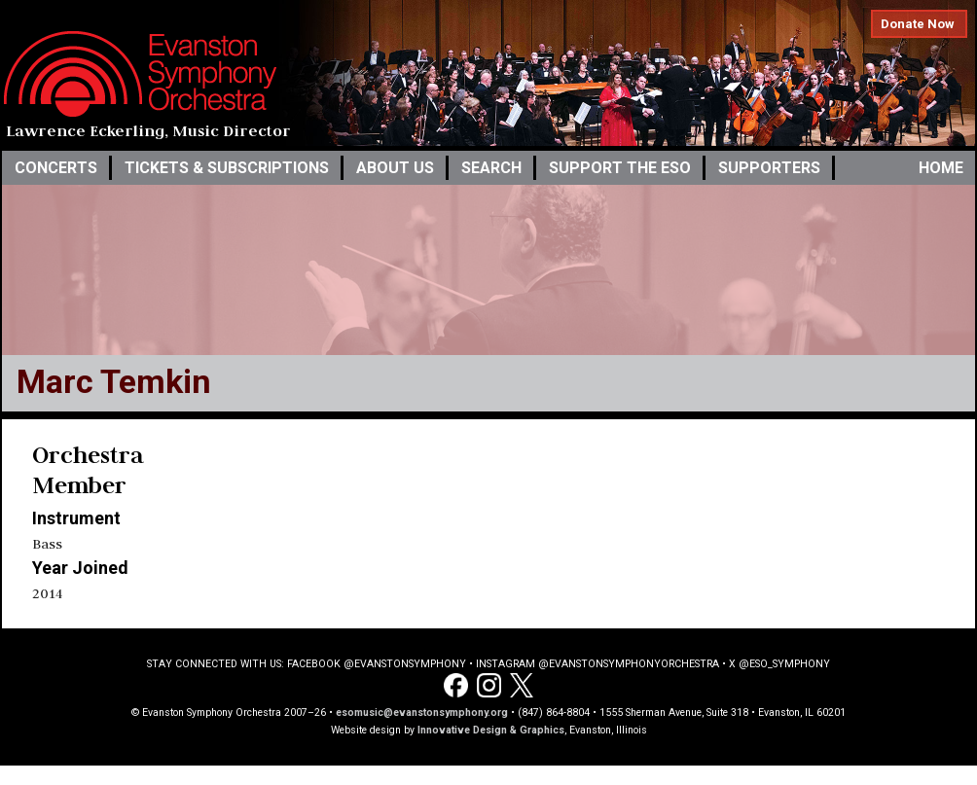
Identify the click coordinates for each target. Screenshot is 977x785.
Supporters (769, 168)
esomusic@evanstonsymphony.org (422, 712)
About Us (395, 168)
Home (941, 168)
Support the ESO (620, 168)
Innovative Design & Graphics (490, 730)
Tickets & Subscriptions (227, 168)
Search (491, 168)
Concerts (56, 168)
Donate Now (918, 24)
